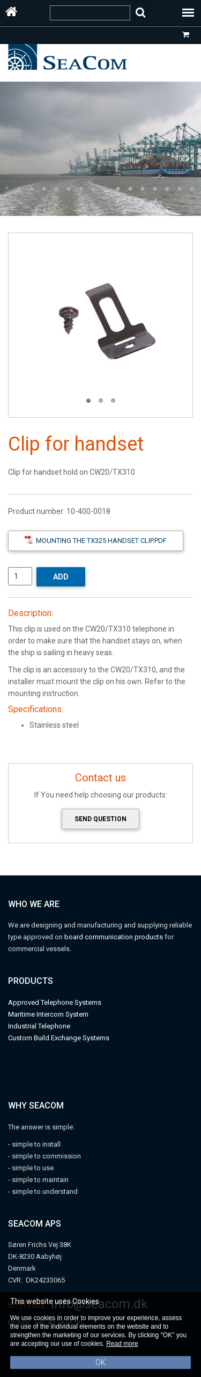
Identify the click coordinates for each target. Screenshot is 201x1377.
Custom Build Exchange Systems (58, 1038)
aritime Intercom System (51, 1014)
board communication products (114, 937)
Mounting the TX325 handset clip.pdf (96, 540)
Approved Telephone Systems (54, 1002)
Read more (122, 1343)
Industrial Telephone (39, 1026)
